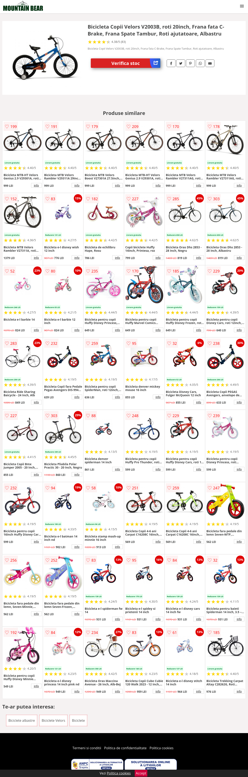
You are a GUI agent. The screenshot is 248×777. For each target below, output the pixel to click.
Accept (141, 773)
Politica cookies (162, 748)
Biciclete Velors (53, 720)
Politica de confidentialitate (125, 748)
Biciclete (78, 720)
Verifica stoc (135, 63)
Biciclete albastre (21, 720)
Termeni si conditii (87, 748)
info (36, 185)
